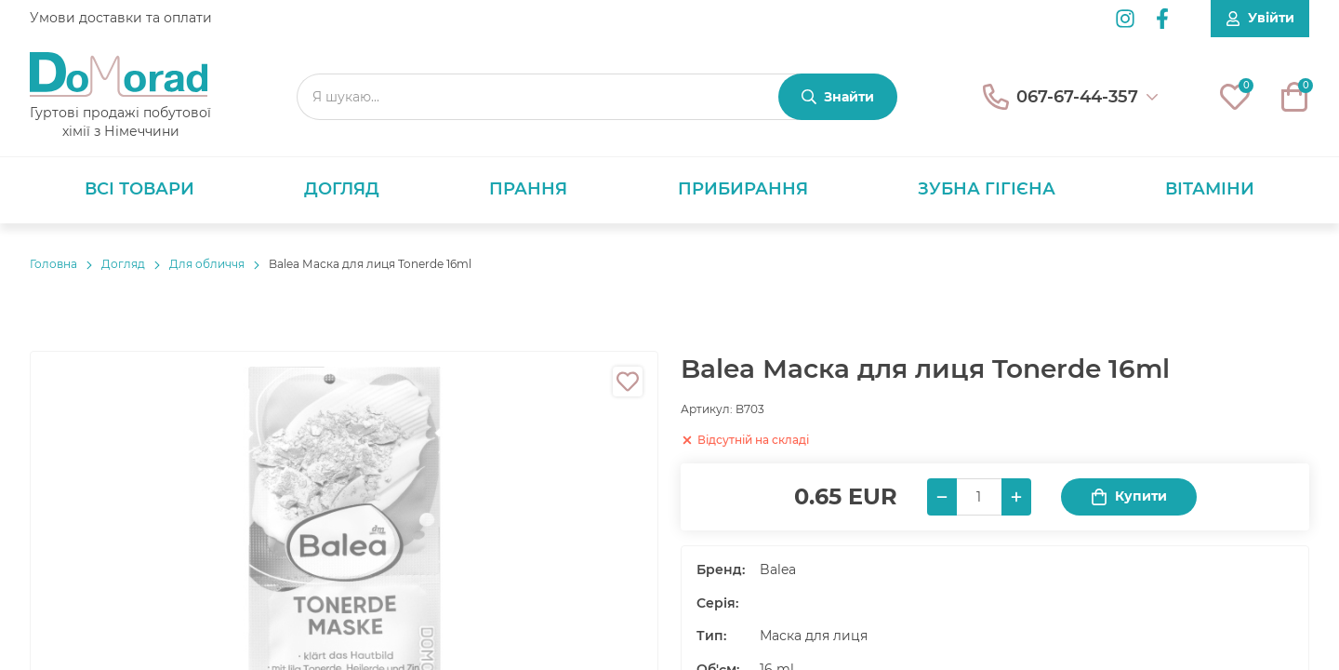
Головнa (53, 264)
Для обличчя (207, 264)
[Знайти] (837, 96)
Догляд (341, 189)
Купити (1129, 496)
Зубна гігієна (986, 189)
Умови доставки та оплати (121, 17)
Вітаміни (1209, 189)
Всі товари (139, 189)
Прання (528, 189)
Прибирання (743, 189)
